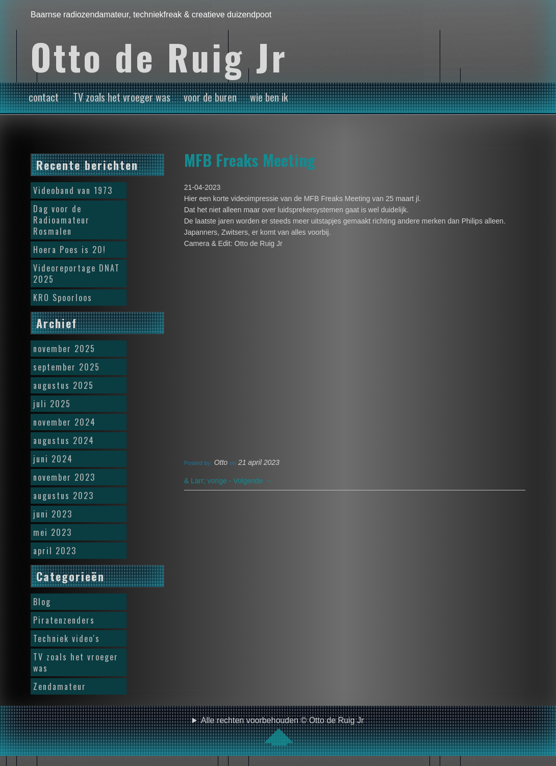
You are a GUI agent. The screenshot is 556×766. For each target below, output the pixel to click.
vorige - (208, 481)
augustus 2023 (63, 495)
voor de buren (210, 97)
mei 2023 (52, 532)
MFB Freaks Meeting (249, 159)
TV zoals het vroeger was (121, 97)
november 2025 (64, 348)
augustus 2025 (63, 385)
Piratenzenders (64, 620)
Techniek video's (66, 638)
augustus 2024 (63, 440)
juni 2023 (52, 514)
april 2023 (55, 551)
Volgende (252, 481)
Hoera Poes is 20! (69, 249)
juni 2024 (53, 459)
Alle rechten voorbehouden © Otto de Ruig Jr (282, 731)
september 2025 (66, 367)
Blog (42, 602)
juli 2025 (52, 404)
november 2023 (64, 477)
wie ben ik (269, 97)
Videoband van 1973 (73, 190)
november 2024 (64, 422)
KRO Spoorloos (62, 297)
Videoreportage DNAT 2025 (76, 273)
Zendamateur (59, 686)
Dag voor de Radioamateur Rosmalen (61, 220)
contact (44, 97)
